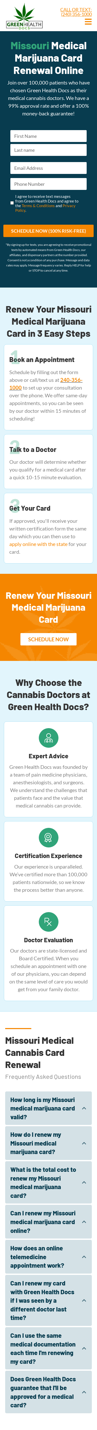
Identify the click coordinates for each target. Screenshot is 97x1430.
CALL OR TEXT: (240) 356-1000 (76, 12)
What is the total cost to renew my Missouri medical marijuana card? (43, 1182)
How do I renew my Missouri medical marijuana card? (35, 1143)
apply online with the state (38, 544)
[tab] (48, 1108)
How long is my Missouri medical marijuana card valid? (42, 1108)
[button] (48, 639)
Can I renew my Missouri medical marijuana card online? (43, 1221)
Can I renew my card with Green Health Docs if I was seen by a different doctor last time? (42, 1300)
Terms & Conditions (38, 205)
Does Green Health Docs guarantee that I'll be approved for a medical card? (43, 1392)
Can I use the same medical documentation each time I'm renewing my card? (43, 1348)
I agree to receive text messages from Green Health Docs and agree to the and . (46, 203)
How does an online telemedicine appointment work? (37, 1256)
